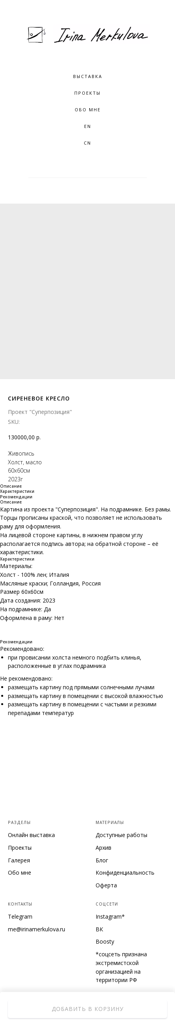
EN (87, 126)
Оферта (106, 885)
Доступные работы (121, 835)
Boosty (105, 941)
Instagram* (110, 916)
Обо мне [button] (88, 110)
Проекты (87, 93)
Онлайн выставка (31, 835)
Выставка (87, 76)
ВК (99, 929)
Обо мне (19, 872)
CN (87, 143)
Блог (102, 860)
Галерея (19, 860)
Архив (103, 847)
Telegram (20, 916)
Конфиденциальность (125, 872)
